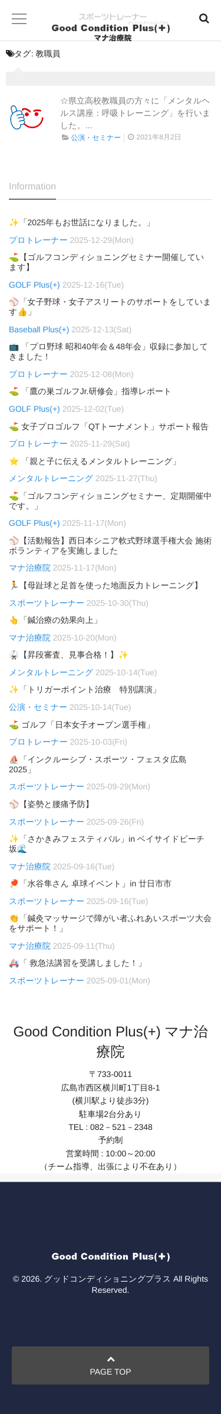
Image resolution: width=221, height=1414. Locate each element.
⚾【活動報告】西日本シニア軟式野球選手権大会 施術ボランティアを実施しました (110, 545)
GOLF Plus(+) (34, 284)
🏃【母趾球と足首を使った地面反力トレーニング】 (105, 585)
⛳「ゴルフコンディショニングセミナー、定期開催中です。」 (110, 501)
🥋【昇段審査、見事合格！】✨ (68, 654)
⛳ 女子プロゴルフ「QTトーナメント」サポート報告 (109, 426)
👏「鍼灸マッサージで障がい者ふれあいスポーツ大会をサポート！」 (110, 923)
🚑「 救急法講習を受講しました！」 (77, 963)
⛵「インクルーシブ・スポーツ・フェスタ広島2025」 (98, 764)
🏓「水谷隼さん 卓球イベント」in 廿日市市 (90, 883)
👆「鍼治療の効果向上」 (55, 620)
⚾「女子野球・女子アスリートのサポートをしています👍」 (110, 306)
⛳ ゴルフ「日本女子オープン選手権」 (81, 724)
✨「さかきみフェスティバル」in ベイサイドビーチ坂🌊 (106, 843)
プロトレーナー (38, 240)
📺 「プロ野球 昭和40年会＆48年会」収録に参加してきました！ (108, 351)
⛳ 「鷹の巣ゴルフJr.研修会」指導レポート (90, 391)
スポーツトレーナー (46, 603)
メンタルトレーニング (51, 478)
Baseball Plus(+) (39, 329)
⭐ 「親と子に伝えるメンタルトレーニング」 (95, 461)
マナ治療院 (30, 567)
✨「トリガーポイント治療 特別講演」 (85, 689)
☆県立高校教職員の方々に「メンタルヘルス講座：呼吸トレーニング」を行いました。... (135, 113)
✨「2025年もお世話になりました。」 (81, 222)
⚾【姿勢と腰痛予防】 (51, 804)
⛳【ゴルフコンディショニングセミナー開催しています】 (106, 262)
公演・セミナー (96, 138)
